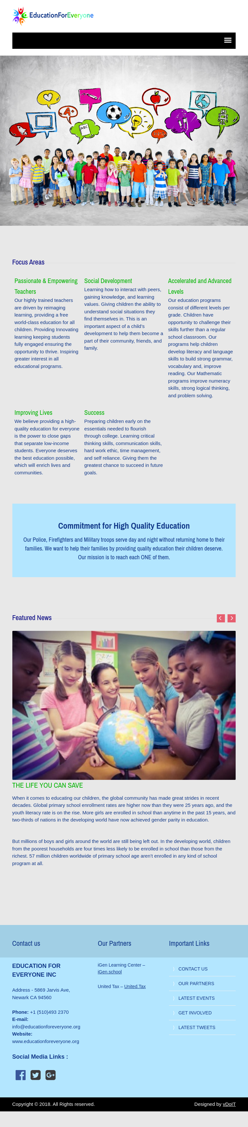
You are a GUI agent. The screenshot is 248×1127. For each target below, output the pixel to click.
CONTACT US (193, 968)
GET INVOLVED (195, 1012)
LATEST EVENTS (196, 998)
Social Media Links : (40, 1056)
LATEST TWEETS (196, 1027)
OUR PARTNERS (196, 983)
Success (94, 412)
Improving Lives (33, 412)
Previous (221, 618)
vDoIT (229, 1104)
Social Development (108, 280)
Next (232, 618)
